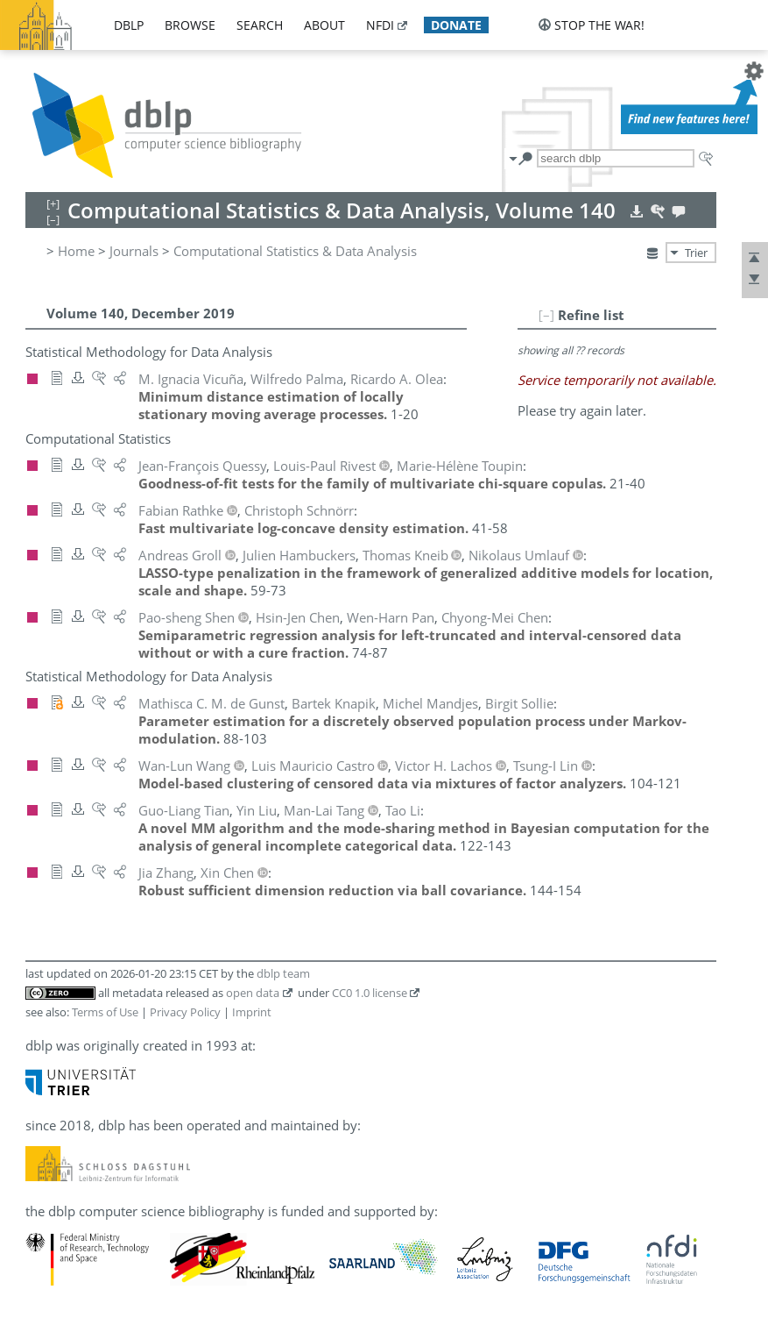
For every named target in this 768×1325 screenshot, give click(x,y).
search (259, 25)
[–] (546, 315)
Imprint (251, 1012)
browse (190, 25)
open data (252, 993)
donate (456, 25)
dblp (129, 25)
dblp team (283, 973)
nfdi (380, 25)
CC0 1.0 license (369, 993)
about (324, 25)
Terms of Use (105, 1012)
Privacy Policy (185, 1012)
